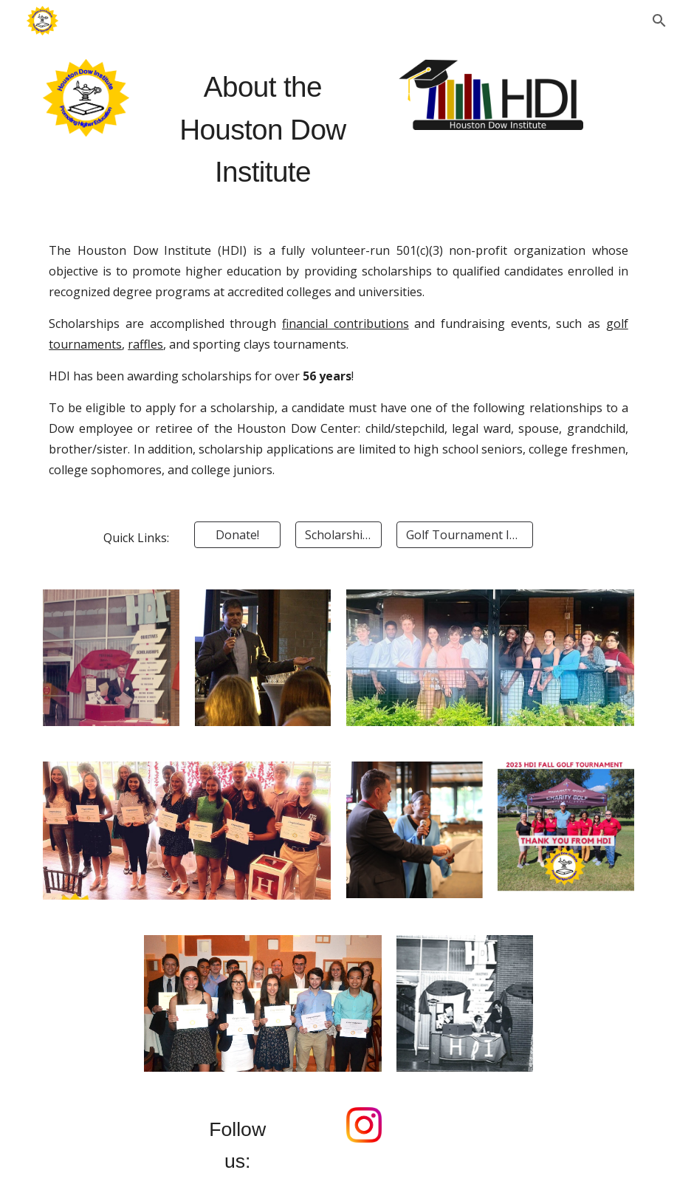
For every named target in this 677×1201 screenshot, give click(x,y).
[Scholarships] (338, 535)
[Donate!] (237, 535)
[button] (659, 20)
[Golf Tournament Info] (464, 535)
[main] (263, 129)
